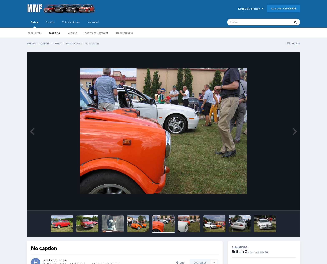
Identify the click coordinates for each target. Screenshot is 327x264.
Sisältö (50, 22)
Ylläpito (72, 32)
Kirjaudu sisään (250, 8)
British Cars (242, 251)
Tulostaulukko (125, 32)
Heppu (62, 260)
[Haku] (251, 22)
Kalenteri (93, 22)
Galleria (54, 32)
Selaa (34, 24)
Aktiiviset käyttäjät (96, 32)
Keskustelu (35, 32)
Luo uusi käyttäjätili (283, 8)
